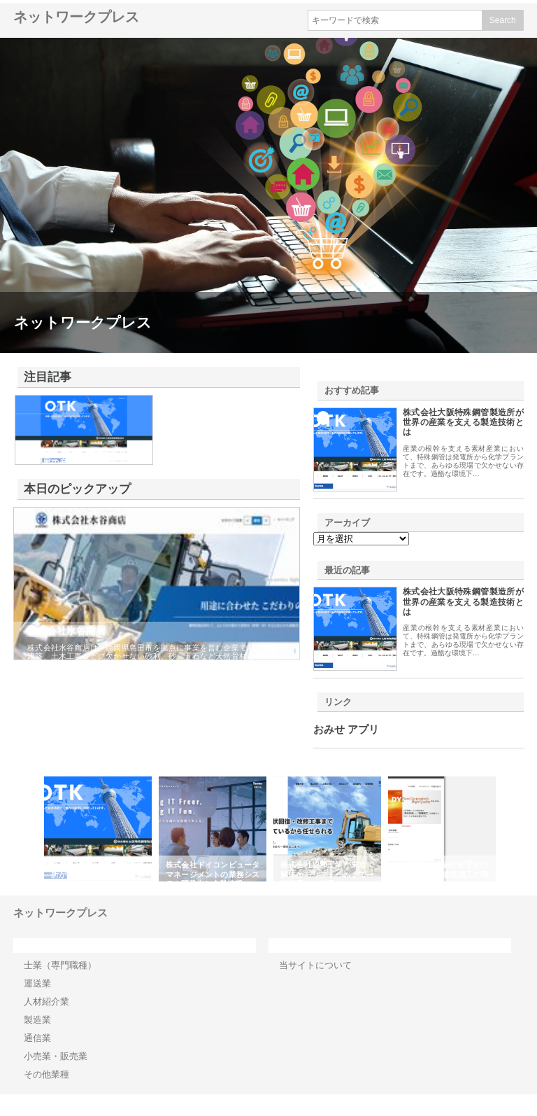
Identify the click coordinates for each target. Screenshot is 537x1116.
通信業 (37, 1038)
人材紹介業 (46, 1001)
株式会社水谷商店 (66, 630)
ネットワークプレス (76, 17)
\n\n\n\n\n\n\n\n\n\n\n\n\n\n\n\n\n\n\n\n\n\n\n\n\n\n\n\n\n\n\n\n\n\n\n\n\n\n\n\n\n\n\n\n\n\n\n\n (361, 538)
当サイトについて (315, 965)
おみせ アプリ (346, 729)
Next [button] (507, 829)
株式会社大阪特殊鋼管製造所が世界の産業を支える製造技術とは (463, 422)
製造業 (37, 1019)
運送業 (37, 983)
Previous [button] (30, 829)
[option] (98, 828)
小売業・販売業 (55, 1056)
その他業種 (46, 1074)
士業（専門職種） (60, 965)
